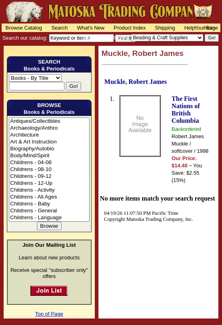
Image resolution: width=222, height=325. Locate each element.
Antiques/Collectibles (49, 121)
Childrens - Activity (49, 190)
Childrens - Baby (49, 204)
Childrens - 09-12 (49, 176)
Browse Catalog (24, 28)
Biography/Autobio (49, 148)
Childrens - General (49, 210)
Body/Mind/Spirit (49, 155)
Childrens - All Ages (49, 197)
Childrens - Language (49, 217)
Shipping (165, 28)
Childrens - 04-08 (49, 162)
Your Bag (204, 28)
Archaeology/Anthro (49, 128)
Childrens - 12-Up (49, 183)
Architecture (49, 135)
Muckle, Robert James (136, 81)
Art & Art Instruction (49, 142)
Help (189, 28)
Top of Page (49, 314)
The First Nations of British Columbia (186, 109)
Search (59, 28)
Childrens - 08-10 (49, 169)
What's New (91, 28)
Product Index (130, 28)
